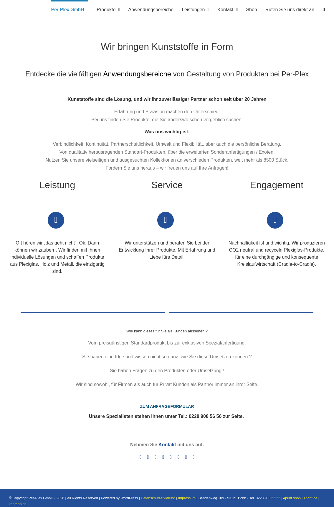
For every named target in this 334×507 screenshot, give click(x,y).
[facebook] (140, 457)
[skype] (171, 457)
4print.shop (292, 498)
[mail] (194, 457)
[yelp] (186, 457)
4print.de (311, 498)
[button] (324, 9)
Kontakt (167, 444)
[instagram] (155, 457)
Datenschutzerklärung (158, 498)
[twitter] (148, 457)
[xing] (178, 457)
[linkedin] (163, 457)
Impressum (187, 498)
